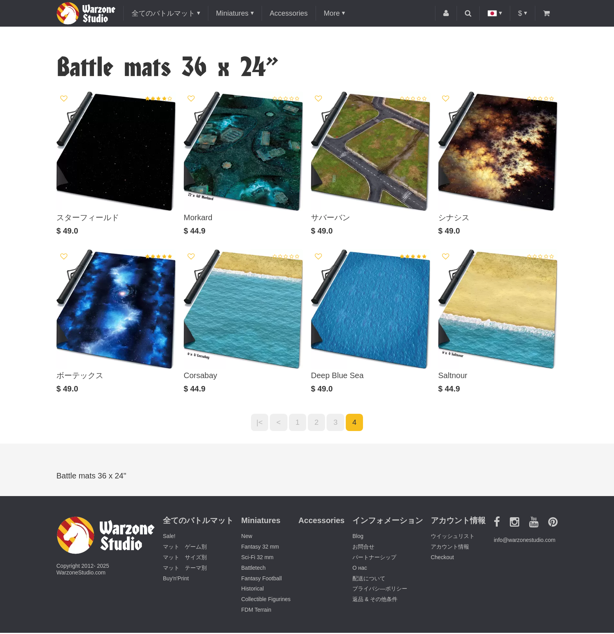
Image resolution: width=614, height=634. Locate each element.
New (246, 537)
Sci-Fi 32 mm (257, 559)
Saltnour (453, 375)
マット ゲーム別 (185, 548)
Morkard (198, 217)
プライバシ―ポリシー (379, 590)
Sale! (169, 537)
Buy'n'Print (176, 579)
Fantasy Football (261, 579)
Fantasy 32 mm (260, 548)
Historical (252, 590)
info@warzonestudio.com (524, 541)
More (332, 13)
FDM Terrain (256, 611)
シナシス (454, 217)
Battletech (253, 569)
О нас (359, 569)
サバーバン (330, 217)
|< (256, 423)
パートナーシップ (374, 559)
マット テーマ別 (185, 569)
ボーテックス (79, 375)
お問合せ (363, 548)
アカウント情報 (450, 548)
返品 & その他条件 (374, 601)
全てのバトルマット (163, 13)
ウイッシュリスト (453, 537)
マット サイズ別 (185, 559)
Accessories (289, 13)
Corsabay (200, 375)
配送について (368, 579)
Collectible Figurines (266, 601)
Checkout (442, 559)
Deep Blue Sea (337, 375)
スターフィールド (87, 217)
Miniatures (232, 13)
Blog (357, 537)
